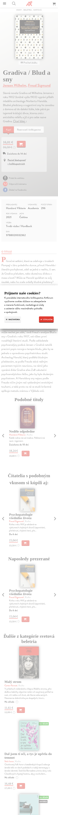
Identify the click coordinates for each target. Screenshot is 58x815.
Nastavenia (13, 319)
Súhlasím (46, 319)
